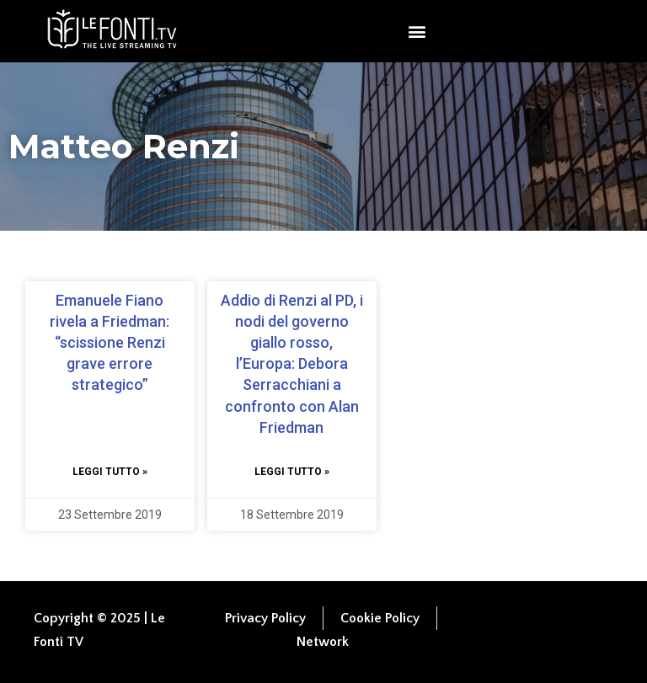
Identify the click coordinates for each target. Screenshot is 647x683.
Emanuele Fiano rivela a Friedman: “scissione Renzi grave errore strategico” (109, 342)
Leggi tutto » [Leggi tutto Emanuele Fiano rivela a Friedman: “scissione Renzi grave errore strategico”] (109, 472)
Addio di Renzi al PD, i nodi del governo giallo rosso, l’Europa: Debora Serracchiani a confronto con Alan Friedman (292, 363)
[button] (416, 31)
